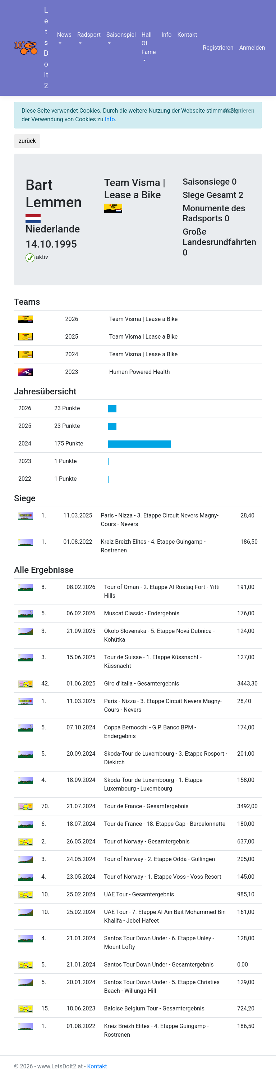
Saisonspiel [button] (121, 34)
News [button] (64, 34)
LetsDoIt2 (46, 48)
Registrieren (218, 47)
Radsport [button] (89, 34)
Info (167, 34)
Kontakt (187, 34)
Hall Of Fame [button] (149, 43)
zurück (27, 140)
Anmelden (252, 47)
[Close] (239, 110)
